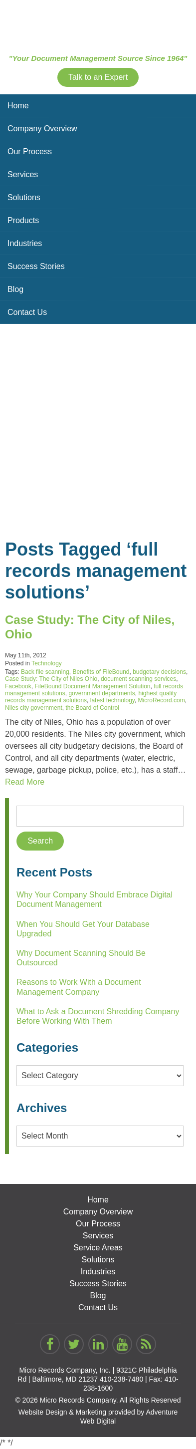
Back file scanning (45, 671)
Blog (15, 289)
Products (23, 220)
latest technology (112, 700)
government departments (101, 693)
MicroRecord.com (161, 700)
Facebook (18, 686)
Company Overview (42, 128)
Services (22, 174)
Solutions (23, 197)
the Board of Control (92, 707)
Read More (24, 782)
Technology (46, 663)
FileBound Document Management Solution (92, 686)
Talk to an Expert (98, 77)
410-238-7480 (121, 1379)
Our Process (29, 151)
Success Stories (36, 266)
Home (18, 105)
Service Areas (98, 1247)
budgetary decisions (159, 671)
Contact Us (27, 312)
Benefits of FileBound (100, 671)
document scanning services (138, 678)
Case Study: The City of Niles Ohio (51, 678)
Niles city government (33, 707)
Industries (24, 243)
